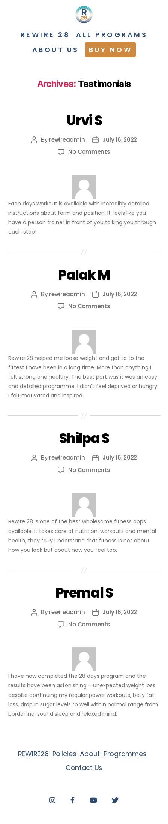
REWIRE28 (33, 753)
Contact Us (84, 767)
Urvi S (84, 120)
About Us (55, 50)
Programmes (125, 753)
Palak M (84, 275)
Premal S (84, 592)
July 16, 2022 (119, 140)
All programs (111, 35)
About (90, 753)
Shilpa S (84, 438)
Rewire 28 (45, 35)
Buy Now (110, 50)
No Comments (89, 152)
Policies (64, 753)
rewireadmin (67, 140)
